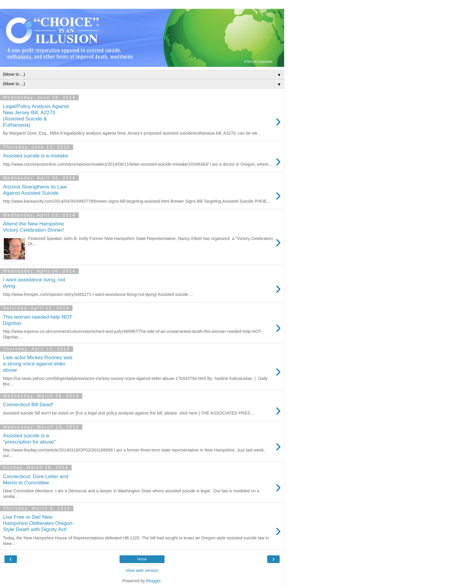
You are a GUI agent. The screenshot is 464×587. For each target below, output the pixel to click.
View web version (142, 570)
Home (142, 559)
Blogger (153, 580)
